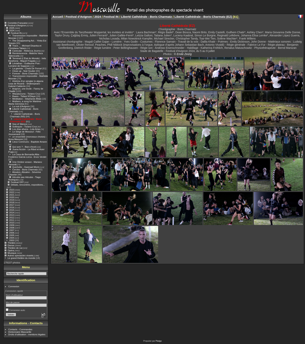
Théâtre (12, 243)
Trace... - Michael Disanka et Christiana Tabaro (24, 46)
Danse (11, 245)
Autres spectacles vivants (20, 255)
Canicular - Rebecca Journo (26, 50)
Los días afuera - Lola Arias (26, 129)
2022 (11, 192)
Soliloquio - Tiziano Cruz (24, 126)
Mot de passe (13, 302)
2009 (11, 225)
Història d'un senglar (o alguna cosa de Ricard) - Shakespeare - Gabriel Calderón (25, 83)
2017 (11, 205)
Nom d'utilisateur (14, 295)
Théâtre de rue (15, 248)
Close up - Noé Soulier (23, 71)
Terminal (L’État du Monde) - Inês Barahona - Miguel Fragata (27, 59)
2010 (11, 222)
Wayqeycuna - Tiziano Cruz (26, 93)
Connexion (13, 286)
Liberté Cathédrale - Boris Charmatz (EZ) (203, 16)
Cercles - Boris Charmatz (25, 169)
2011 (11, 220)
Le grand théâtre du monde (21, 258)
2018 (11, 202)
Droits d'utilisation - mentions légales (27, 334)
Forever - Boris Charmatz (25, 73)
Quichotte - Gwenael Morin (25, 167)
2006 (11, 232)
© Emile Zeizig (183, 54)
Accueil (58, 16)
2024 (11, 30)
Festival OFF (17, 182)
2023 (11, 189)
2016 (11, 207)
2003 (11, 240)
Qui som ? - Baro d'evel (24, 146)
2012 (11, 217)
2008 (11, 227)
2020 (11, 197)
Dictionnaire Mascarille (19, 332)
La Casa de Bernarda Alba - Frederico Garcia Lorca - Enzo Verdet (27, 155)
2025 (11, 28)
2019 (11, 200)
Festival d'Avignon (17, 25)
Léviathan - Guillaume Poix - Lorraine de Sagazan (24, 64)
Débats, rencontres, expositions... (28, 184)
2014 (11, 212)
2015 (11, 210)
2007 (11, 230)
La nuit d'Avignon (21, 106)
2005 (11, 235)
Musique (12, 253)
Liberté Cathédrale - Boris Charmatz (146, 16)
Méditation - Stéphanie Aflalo (26, 98)
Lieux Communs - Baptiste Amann (29, 141)
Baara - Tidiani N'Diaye (24, 96)
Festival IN (16, 33)
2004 (11, 237)
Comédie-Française (18, 23)
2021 (11, 194)
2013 (11, 215)
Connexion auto (15, 310)
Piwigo (159, 341)
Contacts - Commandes (20, 329)
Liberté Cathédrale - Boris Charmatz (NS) (25, 115)
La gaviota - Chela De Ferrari (27, 68)
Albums (25, 16)
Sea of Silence (19, 124)
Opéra (11, 250)
